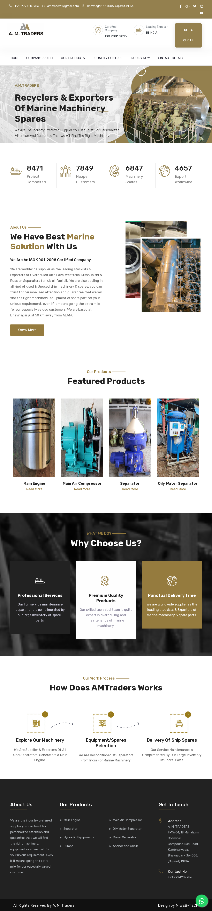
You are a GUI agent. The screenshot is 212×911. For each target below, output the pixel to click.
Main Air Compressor (127, 820)
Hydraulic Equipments (78, 837)
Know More (27, 330)
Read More (34, 489)
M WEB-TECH (187, 905)
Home (15, 58)
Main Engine (72, 820)
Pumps (68, 846)
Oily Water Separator (127, 829)
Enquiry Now (139, 58)
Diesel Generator (124, 837)
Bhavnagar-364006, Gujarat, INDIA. (108, 6)
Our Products (73, 58)
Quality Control (108, 58)
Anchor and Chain (125, 846)
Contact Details (170, 58)
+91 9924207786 (180, 877)
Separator (70, 829)
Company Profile (40, 58)
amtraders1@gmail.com (60, 6)
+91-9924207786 (24, 6)
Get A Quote (188, 35)
